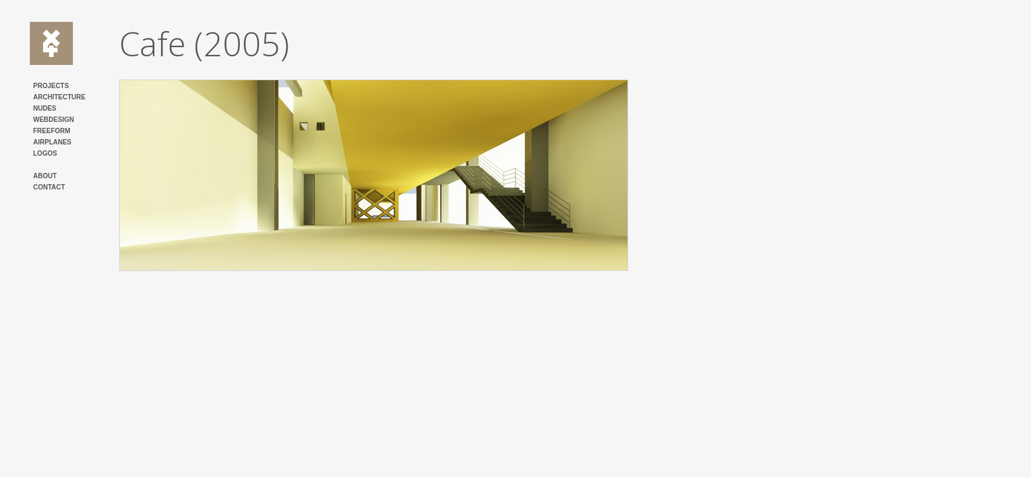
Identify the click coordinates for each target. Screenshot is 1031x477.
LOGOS (45, 153)
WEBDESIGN (53, 119)
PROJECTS (51, 85)
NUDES (44, 108)
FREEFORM (51, 130)
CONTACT (49, 187)
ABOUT (45, 176)
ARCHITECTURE (59, 97)
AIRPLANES (52, 142)
